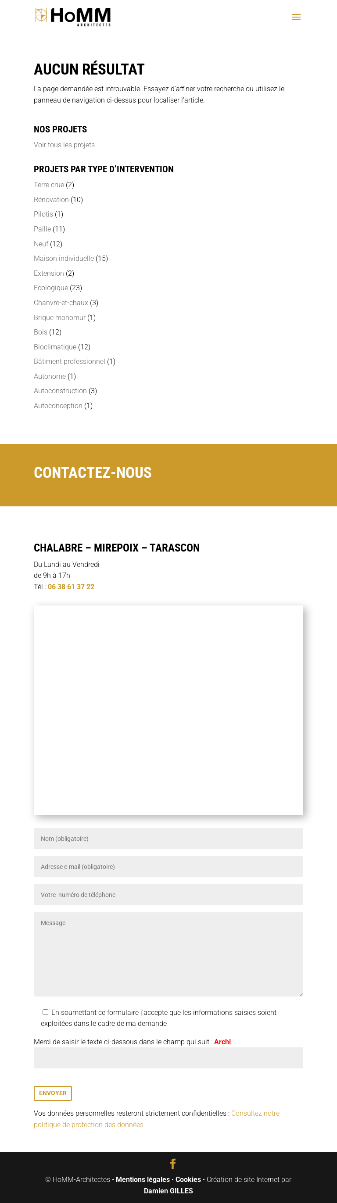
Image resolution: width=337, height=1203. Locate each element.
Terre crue (49, 185)
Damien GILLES (168, 1191)
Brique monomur (60, 317)
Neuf (41, 244)
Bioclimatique (55, 347)
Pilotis (43, 214)
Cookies (188, 1179)
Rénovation (51, 200)
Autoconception (58, 406)
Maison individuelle (64, 258)
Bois (40, 332)
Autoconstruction (60, 391)
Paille (42, 229)
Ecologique (51, 288)
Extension (49, 273)
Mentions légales (143, 1179)
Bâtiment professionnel (69, 361)
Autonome (50, 376)
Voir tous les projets (64, 145)
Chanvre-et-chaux (61, 303)
